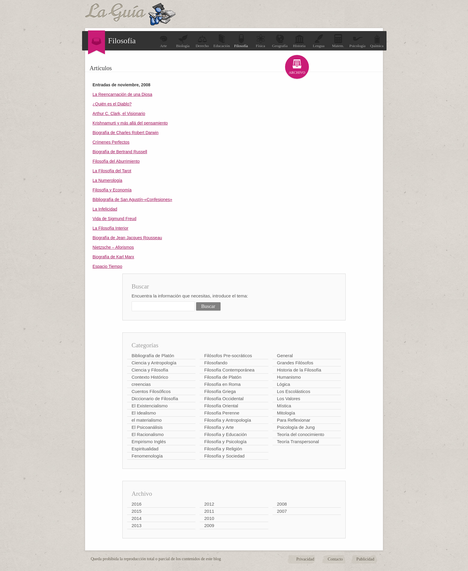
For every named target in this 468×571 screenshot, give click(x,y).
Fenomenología (147, 455)
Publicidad (365, 559)
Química (377, 41)
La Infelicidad (105, 209)
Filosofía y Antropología (227, 420)
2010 (209, 518)
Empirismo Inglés (149, 441)
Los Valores (288, 398)
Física (260, 41)
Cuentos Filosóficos (151, 391)
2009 (209, 525)
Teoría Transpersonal (298, 441)
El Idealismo (144, 412)
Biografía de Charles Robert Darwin (125, 132)
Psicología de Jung (296, 427)
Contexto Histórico (150, 377)
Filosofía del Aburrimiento (116, 161)
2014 (136, 518)
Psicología (357, 41)
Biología (183, 41)
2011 (209, 511)
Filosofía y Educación (225, 434)
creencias (141, 384)
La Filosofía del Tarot (112, 170)
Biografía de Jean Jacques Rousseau (127, 237)
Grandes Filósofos (295, 362)
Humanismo (289, 377)
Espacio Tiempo (107, 266)
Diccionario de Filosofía (155, 398)
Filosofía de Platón (222, 377)
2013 (136, 525)
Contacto (335, 559)
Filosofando (215, 362)
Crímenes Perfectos (111, 142)
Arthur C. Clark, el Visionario (119, 113)
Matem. (338, 41)
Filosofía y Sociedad (224, 455)
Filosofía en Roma (222, 384)
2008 (282, 503)
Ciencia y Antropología (154, 362)
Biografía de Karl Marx (113, 256)
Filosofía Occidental (224, 398)
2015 (136, 511)
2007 (282, 511)
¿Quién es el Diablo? (112, 104)
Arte (163, 41)
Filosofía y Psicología (225, 441)
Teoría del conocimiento (300, 434)
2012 (209, 503)
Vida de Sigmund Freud (114, 218)
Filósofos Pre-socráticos (228, 355)
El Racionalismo (148, 434)
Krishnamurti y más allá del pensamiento (130, 123)
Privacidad (305, 559)
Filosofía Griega (220, 391)
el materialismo (147, 420)
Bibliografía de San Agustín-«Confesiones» (132, 199)
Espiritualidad (145, 448)
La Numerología (107, 180)
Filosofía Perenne (221, 412)
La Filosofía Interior (110, 228)
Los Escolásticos (293, 391)
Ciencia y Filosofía (150, 369)
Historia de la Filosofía (299, 369)
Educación (221, 41)
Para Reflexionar (293, 420)
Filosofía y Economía (112, 190)
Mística (284, 405)
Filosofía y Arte (219, 427)
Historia (299, 41)
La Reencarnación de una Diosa (122, 94)
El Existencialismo (150, 405)
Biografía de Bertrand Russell (120, 151)
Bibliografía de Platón (153, 355)
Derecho (202, 41)
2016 (136, 503)
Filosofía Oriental (221, 405)
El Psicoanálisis (147, 427)
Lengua (318, 41)
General (285, 355)
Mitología (286, 412)
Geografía (280, 41)
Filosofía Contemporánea (229, 369)
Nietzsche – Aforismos (113, 247)
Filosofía (241, 41)
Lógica (283, 384)
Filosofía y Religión (223, 448)
